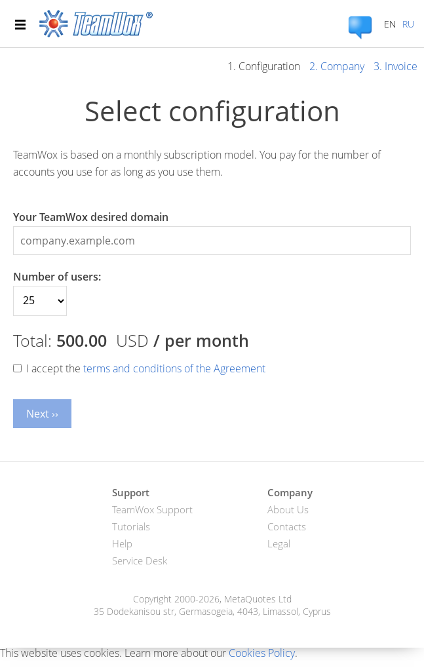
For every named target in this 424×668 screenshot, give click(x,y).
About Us (288, 509)
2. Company (336, 66)
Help (122, 543)
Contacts (286, 526)
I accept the (145, 368)
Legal (278, 543)
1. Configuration (263, 66)
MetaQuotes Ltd (258, 599)
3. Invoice (395, 66)
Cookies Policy (262, 653)
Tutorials (131, 526)
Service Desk (139, 560)
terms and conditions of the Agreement (174, 368)
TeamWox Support (152, 509)
